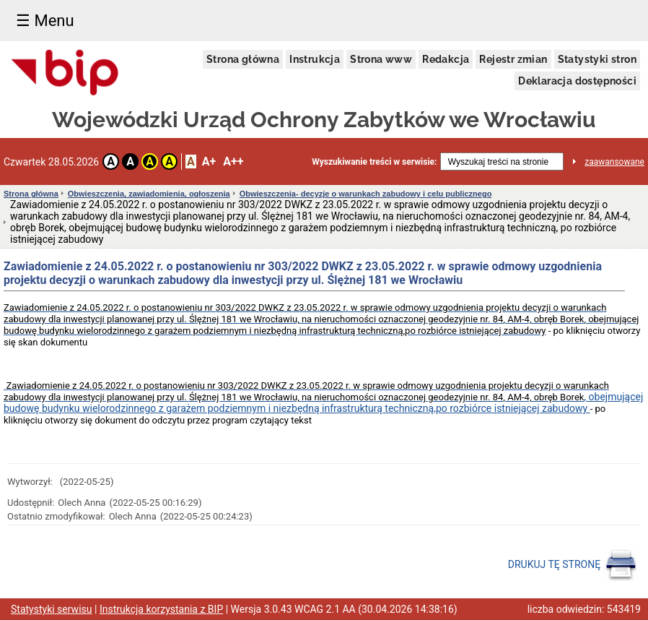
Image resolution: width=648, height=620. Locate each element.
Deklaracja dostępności (577, 81)
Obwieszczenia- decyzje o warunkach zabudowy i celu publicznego (366, 193)
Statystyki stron (597, 59)
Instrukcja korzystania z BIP (161, 609)
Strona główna (242, 59)
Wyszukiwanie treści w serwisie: (374, 162)
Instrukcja (314, 59)
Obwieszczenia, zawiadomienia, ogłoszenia (149, 193)
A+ (209, 161)
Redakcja (445, 59)
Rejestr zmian (513, 59)
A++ (233, 161)
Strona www (381, 59)
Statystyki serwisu (51, 609)
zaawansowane (614, 162)
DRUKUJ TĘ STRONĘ (572, 565)
